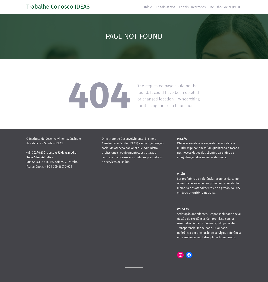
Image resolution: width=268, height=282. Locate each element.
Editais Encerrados (192, 7)
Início (148, 7)
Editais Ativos (165, 7)
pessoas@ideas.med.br (62, 152)
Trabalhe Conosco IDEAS (58, 6)
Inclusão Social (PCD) (224, 7)
